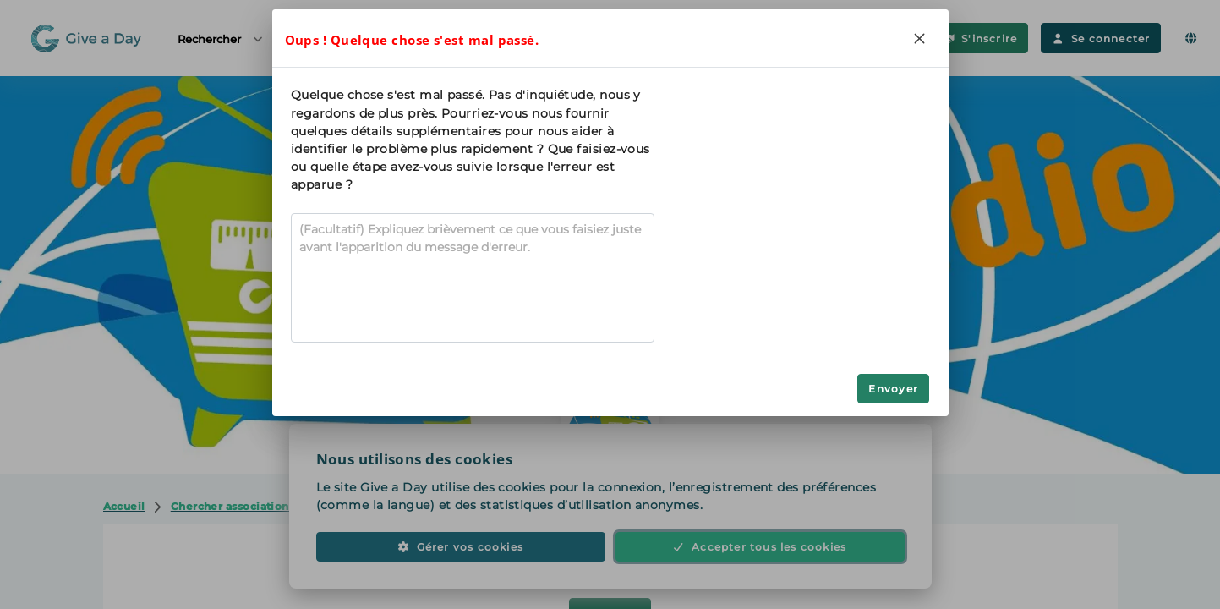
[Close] (920, 38)
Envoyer (892, 388)
